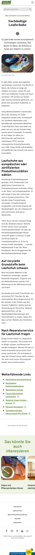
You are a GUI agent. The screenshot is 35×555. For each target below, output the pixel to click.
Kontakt (17, 519)
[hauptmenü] (32, 2)
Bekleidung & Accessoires (17, 16)
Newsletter (18, 523)
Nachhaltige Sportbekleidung (18, 379)
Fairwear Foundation (14, 407)
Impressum (17, 507)
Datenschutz (17, 511)
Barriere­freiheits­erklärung (17, 515)
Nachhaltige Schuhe (14, 390)
